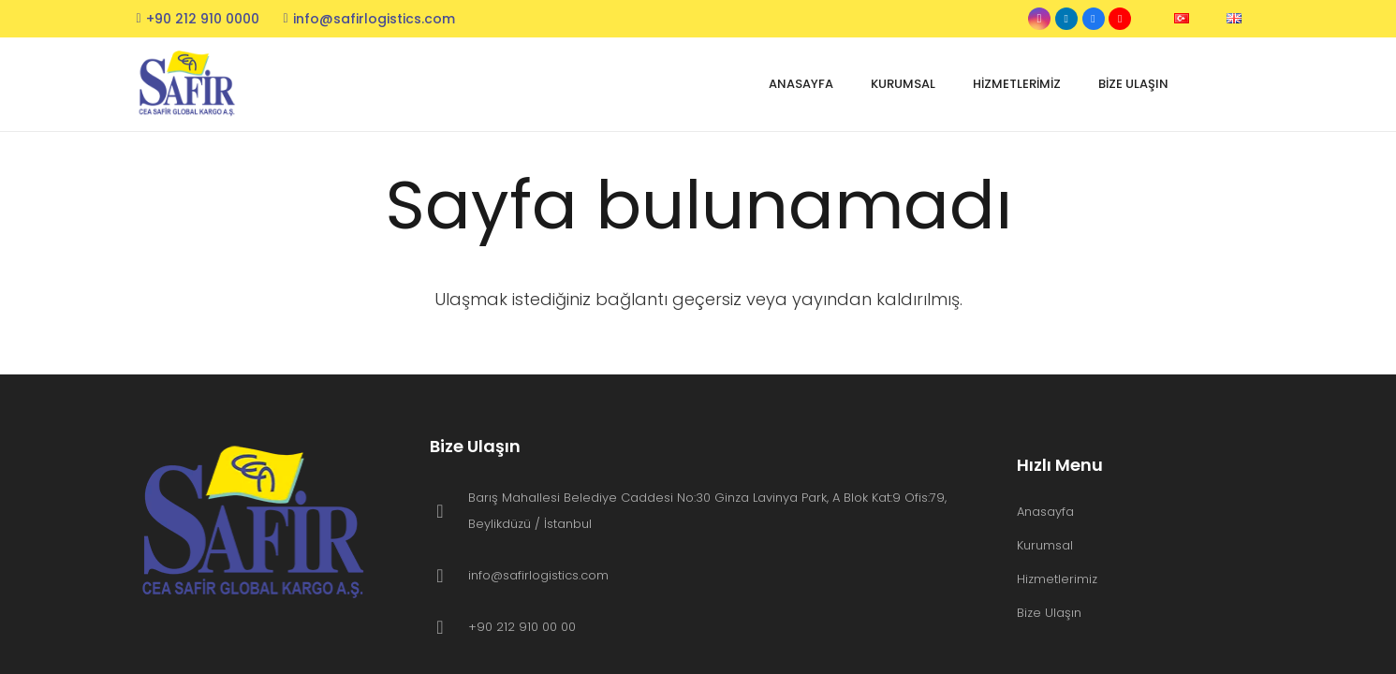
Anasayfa (1045, 511)
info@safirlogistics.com (538, 575)
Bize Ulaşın (1049, 613)
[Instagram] (1039, 18)
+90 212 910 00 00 (522, 627)
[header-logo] (189, 85)
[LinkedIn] (1066, 18)
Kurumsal (1045, 545)
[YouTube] (1120, 18)
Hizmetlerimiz (1057, 579)
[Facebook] (1093, 18)
